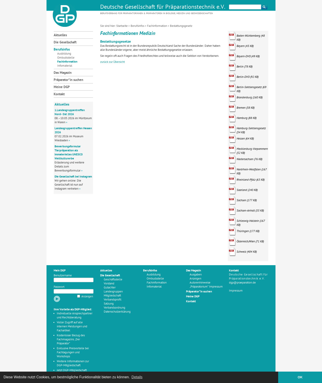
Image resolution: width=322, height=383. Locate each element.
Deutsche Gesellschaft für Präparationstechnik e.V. (162, 7)
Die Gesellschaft (65, 42)
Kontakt (59, 94)
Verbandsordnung (114, 308)
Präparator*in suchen (68, 80)
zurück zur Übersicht (112, 62)
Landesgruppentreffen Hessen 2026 (73, 130)
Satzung (109, 304)
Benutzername (63, 275)
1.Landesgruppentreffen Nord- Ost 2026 (70, 112)
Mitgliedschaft (112, 296)
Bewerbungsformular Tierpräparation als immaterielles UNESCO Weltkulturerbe (69, 153)
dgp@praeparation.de (242, 283)
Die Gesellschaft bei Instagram (73, 177)
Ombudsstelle (65, 58)
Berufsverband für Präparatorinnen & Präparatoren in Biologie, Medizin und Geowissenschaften (156, 13)
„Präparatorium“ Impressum (206, 287)
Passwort (59, 287)
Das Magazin (63, 73)
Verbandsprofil (112, 300)
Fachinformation (157, 26)
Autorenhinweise (200, 283)
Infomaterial (64, 66)
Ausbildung (64, 54)
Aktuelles (60, 35)
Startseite (122, 26)
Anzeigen (87, 296)
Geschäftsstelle (113, 279)
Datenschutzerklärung (117, 312)
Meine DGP (62, 87)
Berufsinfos (137, 26)
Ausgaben (196, 275)
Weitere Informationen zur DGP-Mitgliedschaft (73, 363)
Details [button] (136, 377)
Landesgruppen (113, 292)
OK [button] (300, 377)
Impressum (236, 291)
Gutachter (110, 288)
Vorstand (109, 284)
